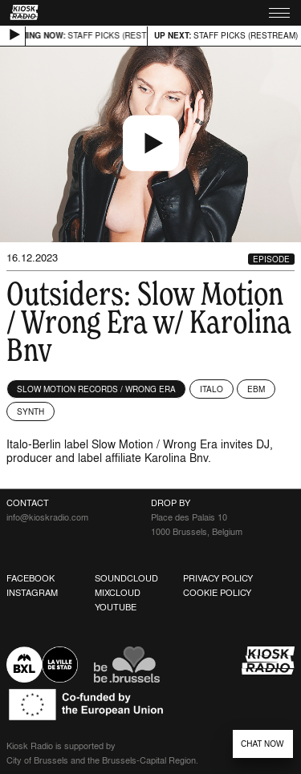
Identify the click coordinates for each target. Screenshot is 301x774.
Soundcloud (126, 578)
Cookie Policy (217, 592)
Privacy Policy (218, 578)
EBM (256, 389)
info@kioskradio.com (47, 517)
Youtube (115, 607)
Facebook (30, 578)
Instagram (32, 592)
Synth (30, 411)
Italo (211, 389)
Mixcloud (117, 592)
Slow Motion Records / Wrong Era (96, 389)
